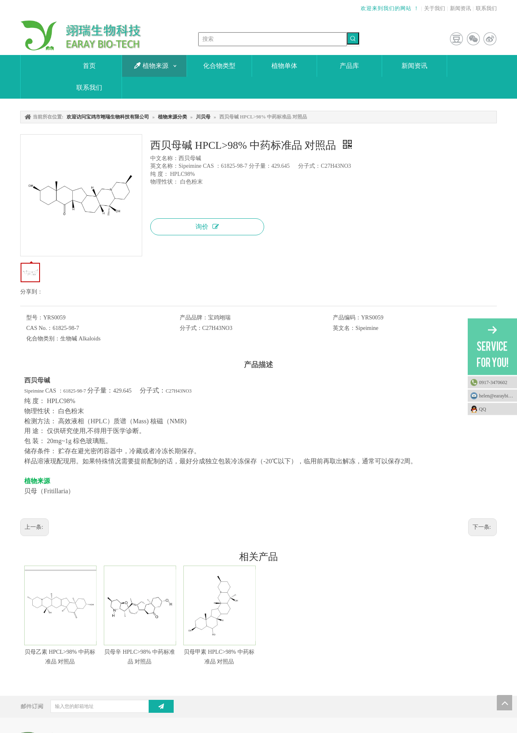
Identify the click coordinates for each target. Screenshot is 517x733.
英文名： (344, 328)
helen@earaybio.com (498, 395)
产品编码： (347, 318)
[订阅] (161, 706)
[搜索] (272, 39)
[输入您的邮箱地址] (106, 706)
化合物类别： (43, 339)
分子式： (191, 328)
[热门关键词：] (353, 38)
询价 (207, 226)
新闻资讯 (460, 8)
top (504, 702)
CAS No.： (39, 328)
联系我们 (486, 8)
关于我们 (434, 8)
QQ (496, 409)
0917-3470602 (493, 382)
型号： (34, 318)
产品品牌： (194, 318)
